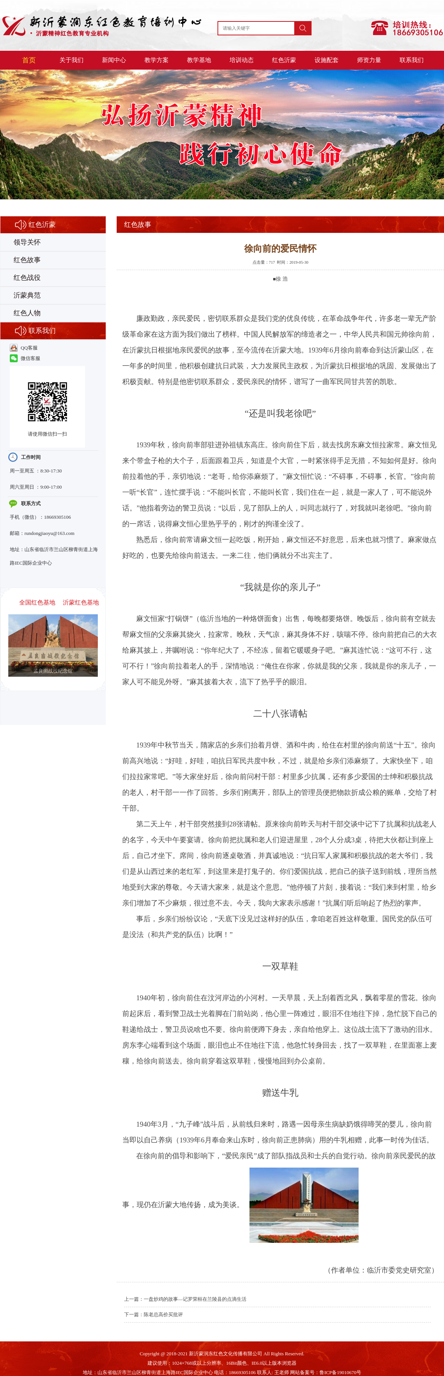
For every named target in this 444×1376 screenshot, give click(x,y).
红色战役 (27, 277)
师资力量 (369, 60)
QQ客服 (24, 348)
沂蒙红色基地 (81, 602)
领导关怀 (27, 242)
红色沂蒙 (284, 60)
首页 (29, 60)
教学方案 (156, 60)
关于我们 (71, 60)
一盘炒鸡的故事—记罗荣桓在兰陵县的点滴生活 (195, 1299)
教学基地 (199, 60)
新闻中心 (114, 60)
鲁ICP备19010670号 (340, 1372)
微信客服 (25, 358)
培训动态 (242, 60)
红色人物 (27, 313)
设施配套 (327, 60)
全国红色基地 (37, 602)
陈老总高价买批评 (163, 1314)
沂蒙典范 (27, 295)
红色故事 (27, 260)
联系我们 (412, 60)
